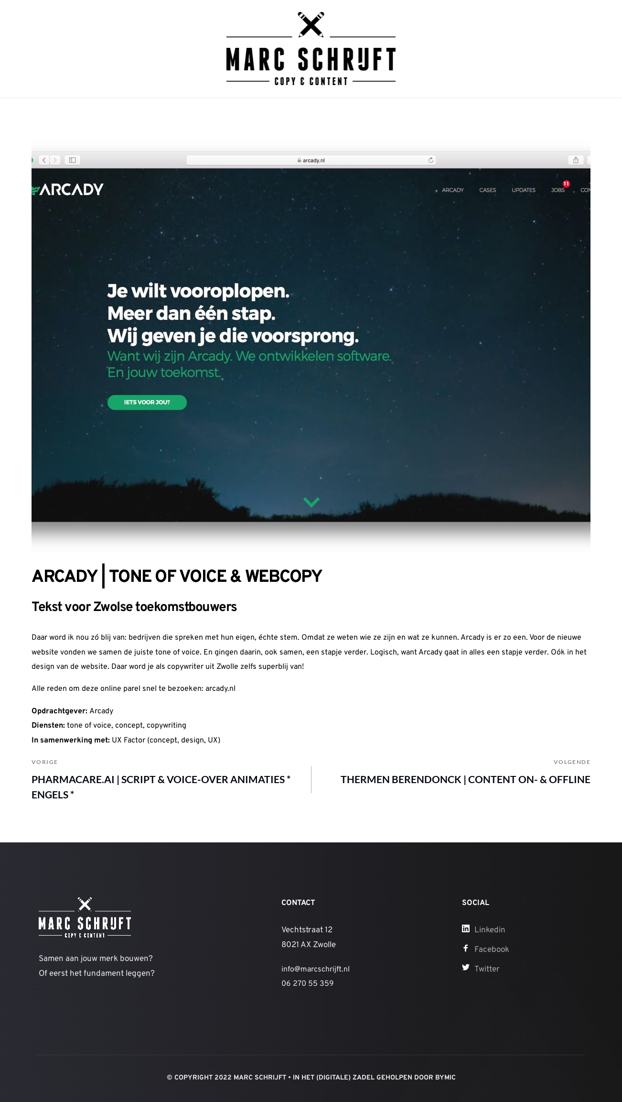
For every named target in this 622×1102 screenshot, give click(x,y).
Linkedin (489, 930)
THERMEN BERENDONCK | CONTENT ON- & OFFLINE (465, 779)
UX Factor (128, 740)
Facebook (491, 950)
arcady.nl (220, 689)
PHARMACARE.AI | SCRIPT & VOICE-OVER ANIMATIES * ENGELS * (161, 786)
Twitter (487, 969)
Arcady (101, 711)
